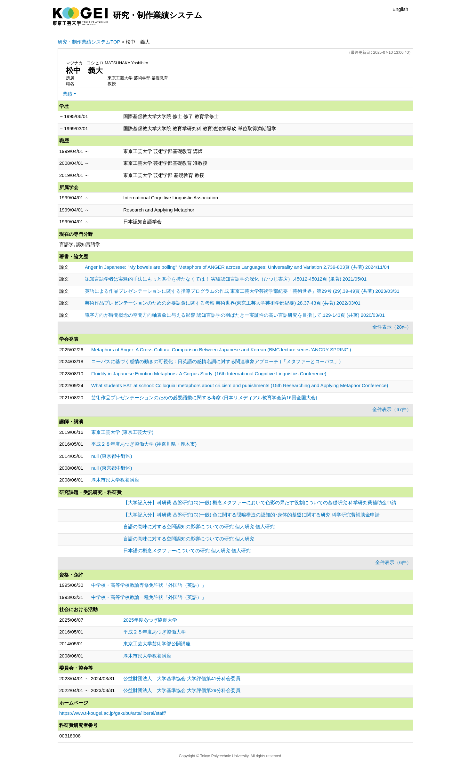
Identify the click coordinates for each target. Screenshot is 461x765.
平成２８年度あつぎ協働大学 (154, 631)
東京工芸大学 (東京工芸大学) (122, 432)
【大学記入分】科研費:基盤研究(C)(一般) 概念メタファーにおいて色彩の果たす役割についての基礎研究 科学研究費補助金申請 (259, 502)
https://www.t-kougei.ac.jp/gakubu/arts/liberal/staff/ (112, 713)
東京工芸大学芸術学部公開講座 (156, 643)
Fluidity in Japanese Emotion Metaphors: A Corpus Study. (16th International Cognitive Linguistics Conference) (208, 373)
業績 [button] (67, 94)
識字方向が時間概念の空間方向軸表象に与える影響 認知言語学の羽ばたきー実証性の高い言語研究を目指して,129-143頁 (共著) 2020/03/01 (235, 315)
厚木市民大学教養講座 (115, 479)
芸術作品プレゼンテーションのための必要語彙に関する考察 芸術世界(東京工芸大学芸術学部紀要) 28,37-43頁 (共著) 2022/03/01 (222, 303)
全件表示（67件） (391, 409)
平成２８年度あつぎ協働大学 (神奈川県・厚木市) (144, 444)
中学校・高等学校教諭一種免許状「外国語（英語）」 (148, 597)
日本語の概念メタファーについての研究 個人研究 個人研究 (187, 550)
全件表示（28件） (391, 327)
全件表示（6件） (393, 562)
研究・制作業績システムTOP (89, 41)
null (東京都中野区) (111, 456)
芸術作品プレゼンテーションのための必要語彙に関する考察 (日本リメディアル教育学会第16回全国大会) (204, 397)
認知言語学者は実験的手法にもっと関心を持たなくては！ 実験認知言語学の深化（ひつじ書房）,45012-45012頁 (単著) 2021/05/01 (226, 279)
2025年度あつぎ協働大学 (150, 620)
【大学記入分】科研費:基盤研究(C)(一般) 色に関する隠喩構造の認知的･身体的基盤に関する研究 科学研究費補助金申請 (251, 514)
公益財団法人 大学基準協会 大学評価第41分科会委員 (181, 678)
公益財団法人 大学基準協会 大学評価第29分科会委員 (181, 690)
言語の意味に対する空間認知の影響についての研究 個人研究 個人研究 (199, 526)
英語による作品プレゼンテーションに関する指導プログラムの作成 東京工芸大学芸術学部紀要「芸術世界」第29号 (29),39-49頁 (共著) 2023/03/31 (242, 291)
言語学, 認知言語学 (79, 244)
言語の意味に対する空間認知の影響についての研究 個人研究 (188, 538)
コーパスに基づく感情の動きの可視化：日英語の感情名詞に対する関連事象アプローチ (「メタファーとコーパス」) (216, 361)
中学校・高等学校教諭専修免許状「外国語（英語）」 (148, 585)
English (400, 9)
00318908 (70, 735)
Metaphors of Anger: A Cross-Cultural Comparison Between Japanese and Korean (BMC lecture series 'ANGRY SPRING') (221, 349)
